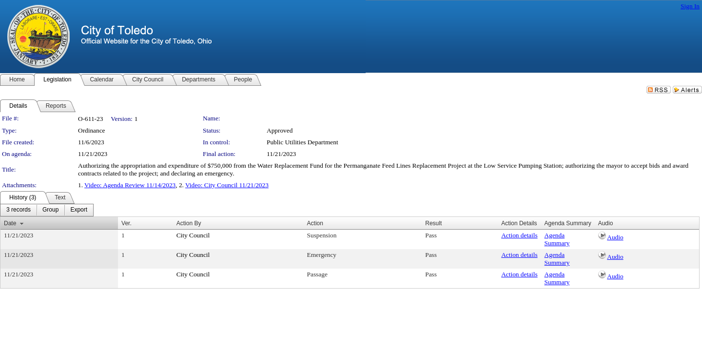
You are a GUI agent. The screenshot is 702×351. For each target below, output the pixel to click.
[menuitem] (18, 210)
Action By (188, 223)
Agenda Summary (557, 239)
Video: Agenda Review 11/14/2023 (130, 185)
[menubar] (47, 210)
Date (10, 223)
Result (433, 223)
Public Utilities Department (302, 142)
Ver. (126, 223)
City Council (193, 235)
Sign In (690, 6)
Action (315, 223)
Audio (615, 237)
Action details (519, 235)
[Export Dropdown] (78, 210)
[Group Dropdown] (50, 210)
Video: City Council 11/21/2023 (227, 185)
